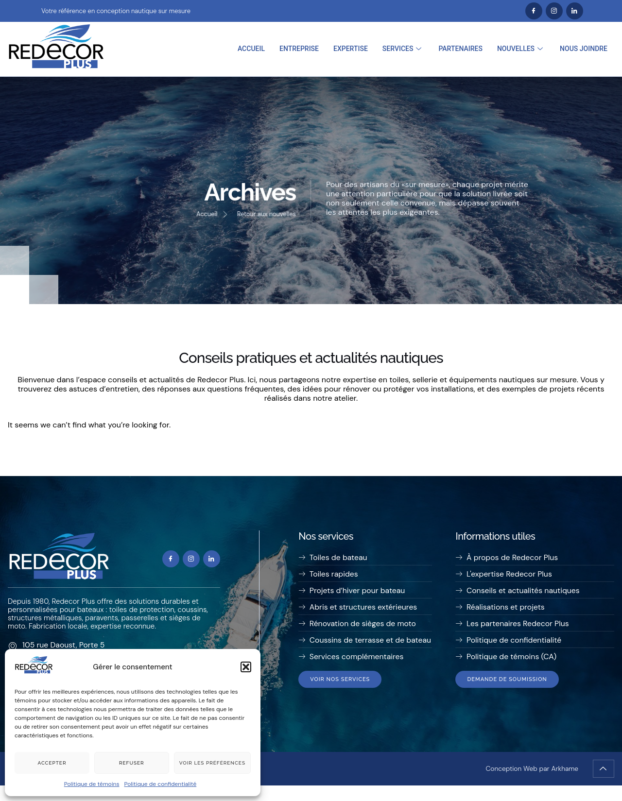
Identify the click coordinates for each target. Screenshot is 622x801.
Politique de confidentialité (160, 784)
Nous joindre (583, 49)
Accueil (251, 49)
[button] (246, 667)
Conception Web (510, 784)
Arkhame (564, 784)
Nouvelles (521, 49)
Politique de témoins (92, 784)
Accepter (51, 763)
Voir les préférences (212, 763)
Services (403, 49)
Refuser (131, 763)
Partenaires (460, 49)
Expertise (350, 49)
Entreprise (299, 49)
